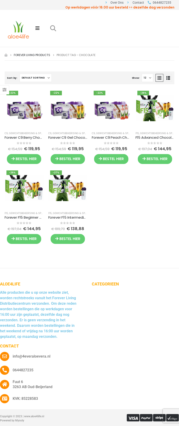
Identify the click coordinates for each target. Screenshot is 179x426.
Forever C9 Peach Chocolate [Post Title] (116, 137)
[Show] (147, 78)
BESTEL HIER (24, 158)
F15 (137, 133)
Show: (136, 78)
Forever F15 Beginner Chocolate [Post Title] (31, 217)
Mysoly (19, 420)
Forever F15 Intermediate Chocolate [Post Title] (78, 217)
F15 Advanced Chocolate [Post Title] (157, 137)
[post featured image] (24, 108)
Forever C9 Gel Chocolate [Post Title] (70, 137)
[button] (53, 28)
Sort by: (12, 78)
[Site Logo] (18, 29)
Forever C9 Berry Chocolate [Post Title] (28, 137)
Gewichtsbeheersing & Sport (27, 133)
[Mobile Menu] (37, 28)
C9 (6, 133)
